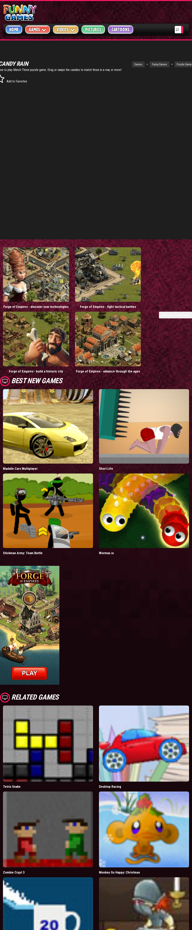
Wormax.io (106, 526)
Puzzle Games (164, 64)
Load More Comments (175, 303)
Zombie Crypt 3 (14, 845)
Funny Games (138, 64)
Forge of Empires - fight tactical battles (72, 293)
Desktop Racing (110, 759)
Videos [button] (66, 29)
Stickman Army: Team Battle (23, 526)
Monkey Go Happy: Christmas (119, 845)
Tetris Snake (12, 759)
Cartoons (121, 29)
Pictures (93, 29)
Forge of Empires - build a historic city (24, 342)
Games (117, 64)
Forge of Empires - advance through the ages (72, 342)
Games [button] (37, 29)
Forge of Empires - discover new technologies (24, 293)
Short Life (106, 441)
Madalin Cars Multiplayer (20, 441)
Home (14, 29)
